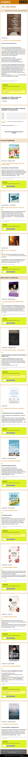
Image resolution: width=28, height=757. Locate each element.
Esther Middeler (11, 663)
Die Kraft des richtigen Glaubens (12, 666)
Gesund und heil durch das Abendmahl (13, 301)
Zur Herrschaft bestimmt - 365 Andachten (14, 350)
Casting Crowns (4, 248)
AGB (8, 755)
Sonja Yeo (10, 564)
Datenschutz (11, 755)
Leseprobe (4, 101)
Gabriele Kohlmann (12, 347)
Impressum (16, 755)
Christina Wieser (11, 508)
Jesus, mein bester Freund (10, 510)
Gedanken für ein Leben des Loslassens (14, 408)
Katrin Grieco (4, 160)
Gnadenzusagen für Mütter (10, 567)
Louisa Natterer (12, 205)
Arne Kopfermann (5, 205)
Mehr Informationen (12, 752)
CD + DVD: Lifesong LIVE (10, 250)
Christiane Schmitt (11, 160)
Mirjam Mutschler (11, 299)
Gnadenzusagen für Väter (10, 616)
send (5, 2)
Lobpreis (13, 216)
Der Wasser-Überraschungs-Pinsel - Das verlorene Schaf (12, 164)
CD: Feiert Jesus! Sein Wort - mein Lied (14, 207)
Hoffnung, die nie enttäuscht (11, 724)
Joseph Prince (4, 37)
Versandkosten (24, 10)
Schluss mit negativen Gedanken (12, 461)
